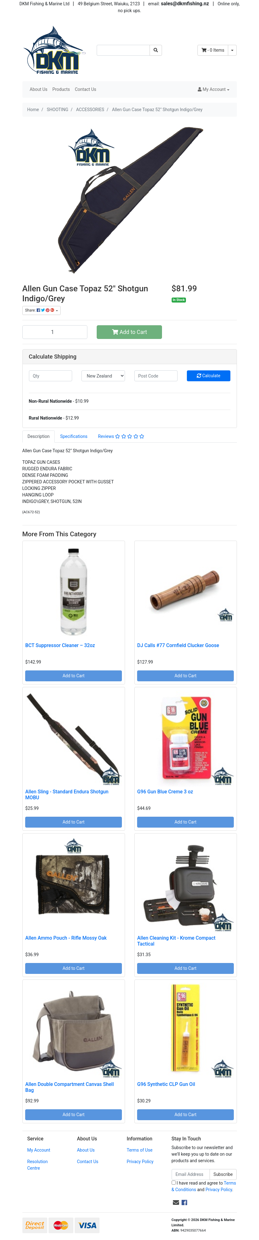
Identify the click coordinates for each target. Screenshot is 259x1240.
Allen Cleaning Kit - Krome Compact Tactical (176, 941)
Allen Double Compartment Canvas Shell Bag (69, 1087)
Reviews (121, 436)
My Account (38, 1150)
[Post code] (156, 375)
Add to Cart (129, 332)
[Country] (103, 375)
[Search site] (156, 50)
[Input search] (123, 50)
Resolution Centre (37, 1165)
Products (61, 89)
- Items (212, 50)
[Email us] (176, 1202)
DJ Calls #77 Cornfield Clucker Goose (178, 645)
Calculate (208, 375)
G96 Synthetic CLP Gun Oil (166, 1084)
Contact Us (85, 89)
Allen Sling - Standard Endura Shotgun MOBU (67, 795)
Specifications (73, 436)
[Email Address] (191, 1174)
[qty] (50, 375)
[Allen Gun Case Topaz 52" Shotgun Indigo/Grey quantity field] (55, 332)
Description (39, 436)
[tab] (38, 436)
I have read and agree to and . (204, 1186)
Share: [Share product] (40, 310)
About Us (39, 89)
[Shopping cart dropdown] (232, 50)
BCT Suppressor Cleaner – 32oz (60, 645)
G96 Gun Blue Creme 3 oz (165, 792)
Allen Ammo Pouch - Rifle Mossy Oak (66, 938)
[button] (213, 89)
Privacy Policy (140, 1161)
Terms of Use (139, 1150)
